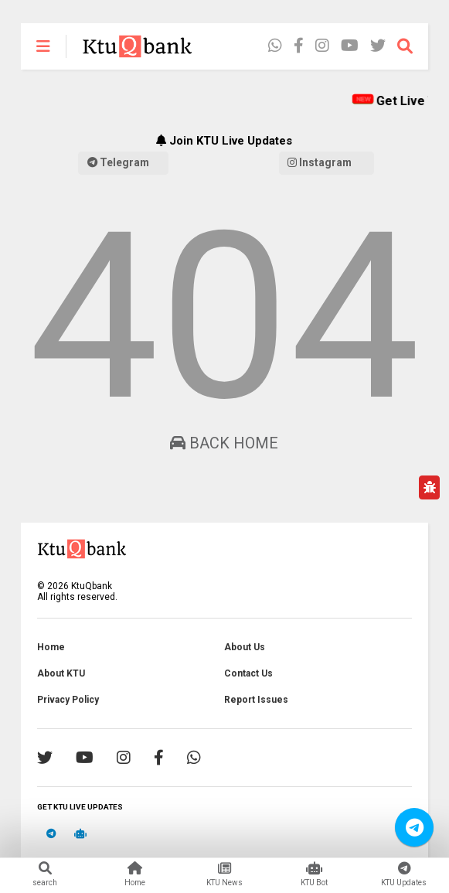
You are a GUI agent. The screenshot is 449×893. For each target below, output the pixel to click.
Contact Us (248, 673)
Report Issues (256, 699)
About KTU (61, 673)
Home (51, 647)
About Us (244, 647)
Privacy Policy (68, 699)
